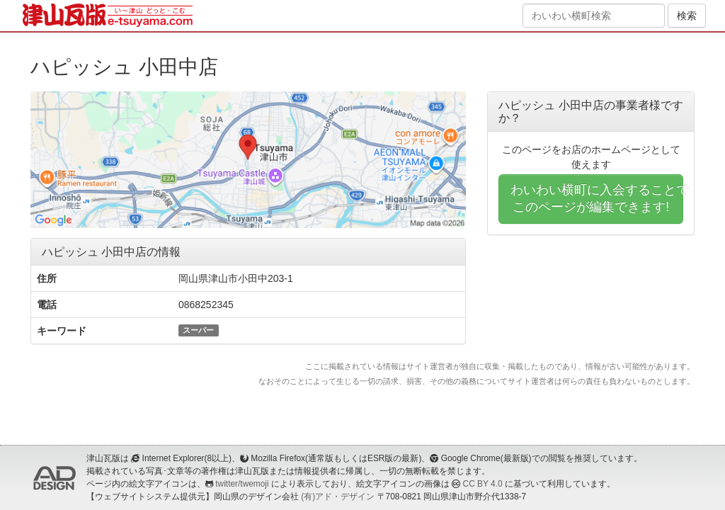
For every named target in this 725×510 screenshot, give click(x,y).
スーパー (198, 330)
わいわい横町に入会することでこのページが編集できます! (596, 198)
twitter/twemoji (241, 484)
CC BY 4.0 (483, 484)
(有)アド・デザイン (338, 497)
